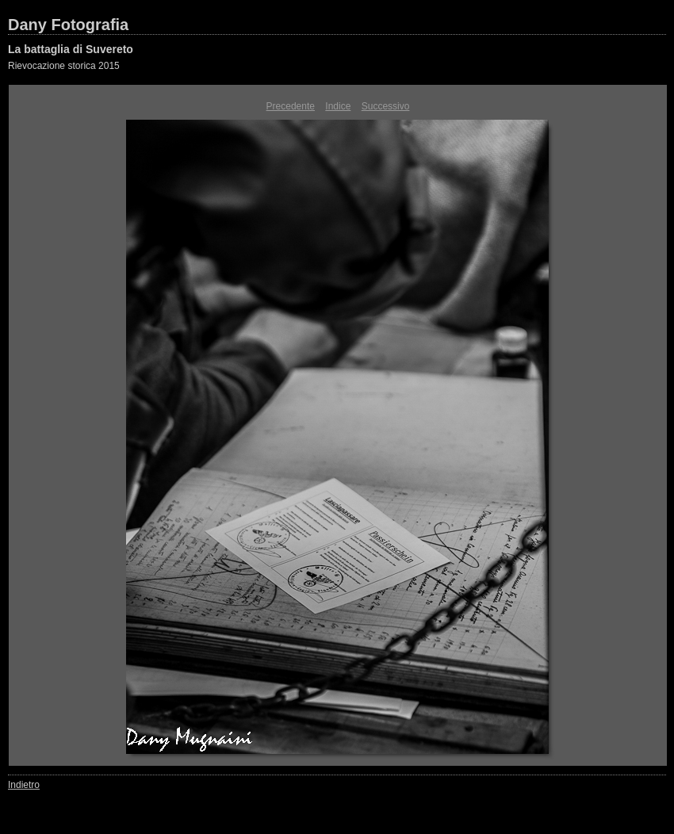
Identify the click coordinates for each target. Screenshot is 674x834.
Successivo (386, 106)
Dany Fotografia (68, 24)
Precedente (290, 106)
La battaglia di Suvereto (70, 49)
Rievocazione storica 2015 (64, 65)
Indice (337, 106)
